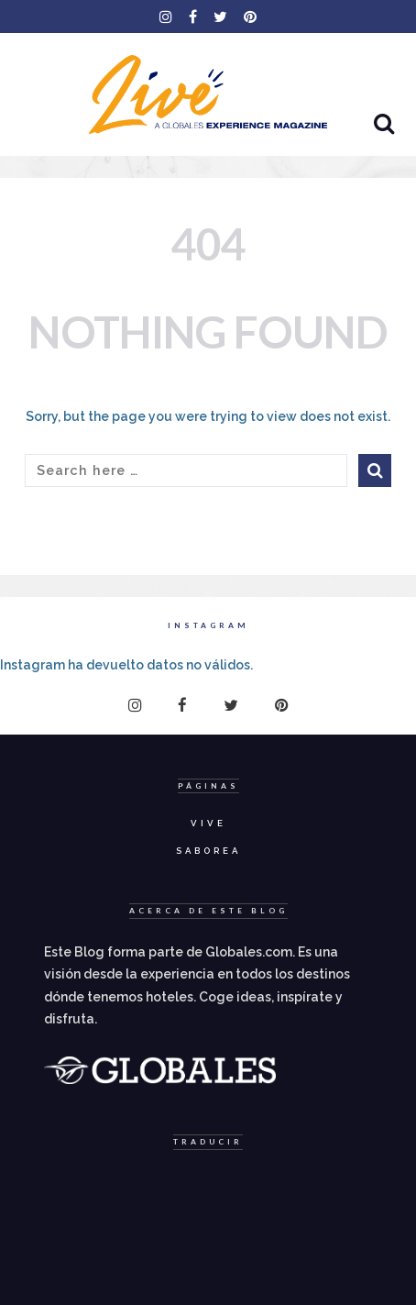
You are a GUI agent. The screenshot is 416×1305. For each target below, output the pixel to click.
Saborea (208, 851)
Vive (208, 823)
